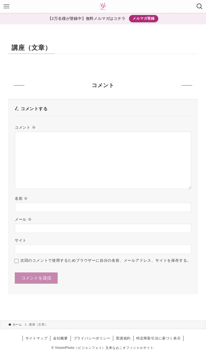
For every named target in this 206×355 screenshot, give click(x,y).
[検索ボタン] (199, 6)
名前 (21, 198)
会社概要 (60, 338)
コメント (25, 127)
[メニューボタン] (6, 6)
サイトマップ (36, 338)
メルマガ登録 (144, 18)
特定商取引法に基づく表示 (158, 338)
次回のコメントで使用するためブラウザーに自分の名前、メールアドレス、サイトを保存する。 (105, 260)
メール (23, 219)
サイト (21, 240)
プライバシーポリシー (92, 338)
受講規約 (123, 338)
